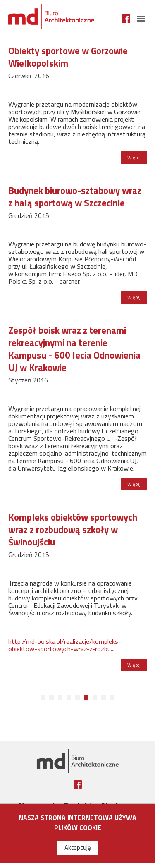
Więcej (134, 157)
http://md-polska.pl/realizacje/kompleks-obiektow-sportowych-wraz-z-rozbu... (64, 645)
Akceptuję (77, 847)
